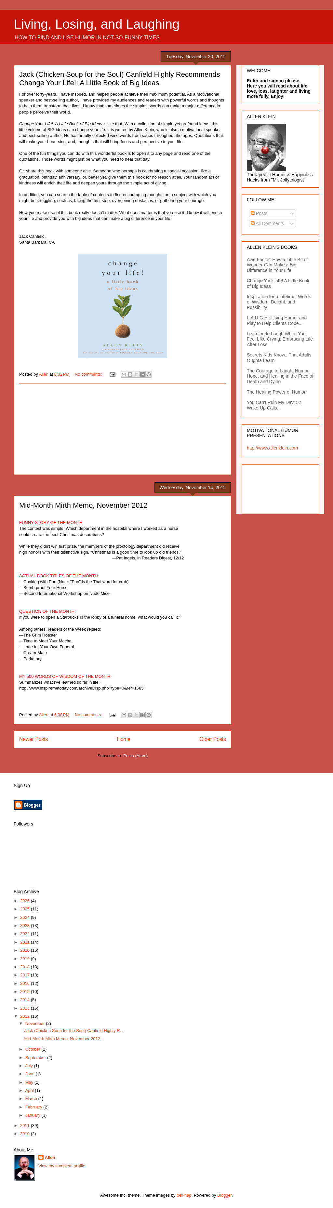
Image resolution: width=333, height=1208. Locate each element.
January (33, 1115)
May (29, 1082)
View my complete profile (61, 1165)
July (29, 1065)
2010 (25, 1133)
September (36, 1057)
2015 (25, 991)
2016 (25, 983)
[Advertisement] (122, 429)
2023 (25, 925)
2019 (25, 958)
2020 (25, 950)
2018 (25, 966)
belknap (184, 1195)
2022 (25, 933)
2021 (25, 942)
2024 (25, 917)
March (31, 1098)
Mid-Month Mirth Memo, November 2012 (83, 505)
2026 (25, 900)
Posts (259, 213)
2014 (25, 999)
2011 (25, 1125)
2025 (25, 908)
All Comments (267, 223)
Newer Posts (33, 739)
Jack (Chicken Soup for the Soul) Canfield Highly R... (73, 1030)
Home (124, 739)
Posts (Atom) (135, 755)
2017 (25, 975)
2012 (25, 1016)
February (34, 1107)
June (30, 1073)
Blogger (224, 1195)
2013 (25, 1008)
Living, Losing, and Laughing (97, 24)
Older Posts (213, 739)
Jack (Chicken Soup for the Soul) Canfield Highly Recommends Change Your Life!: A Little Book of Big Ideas (119, 78)
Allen (50, 1157)
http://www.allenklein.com (272, 447)
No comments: (89, 374)
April (30, 1090)
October (33, 1049)
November (35, 1023)
